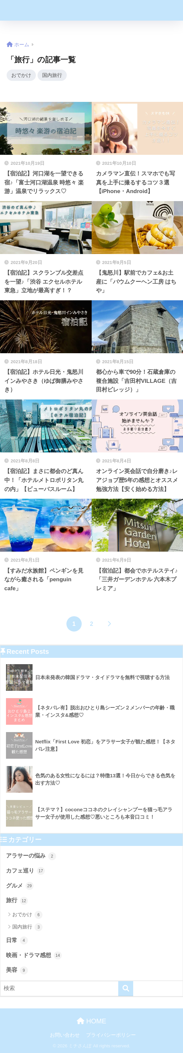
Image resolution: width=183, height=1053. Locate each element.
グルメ (20, 886)
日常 (17, 941)
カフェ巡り (25, 871)
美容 (17, 970)
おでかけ (21, 75)
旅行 (17, 901)
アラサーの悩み (31, 856)
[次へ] (109, 624)
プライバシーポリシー (111, 1035)
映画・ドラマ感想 (34, 956)
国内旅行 (52, 75)
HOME (91, 1021)
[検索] (125, 988)
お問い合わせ (65, 1035)
